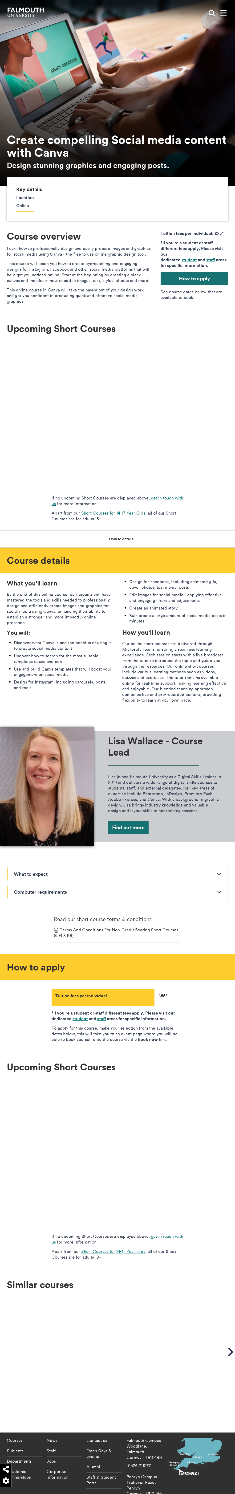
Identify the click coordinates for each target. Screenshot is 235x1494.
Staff (51, 1429)
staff (210, 259)
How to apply (194, 278)
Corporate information (58, 1452)
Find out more (128, 827)
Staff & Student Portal (101, 1458)
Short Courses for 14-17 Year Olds (113, 513)
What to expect (31, 874)
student (189, 259)
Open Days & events (99, 1432)
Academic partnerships (19, 1452)
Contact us (96, 1419)
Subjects (15, 1429)
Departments (19, 1439)
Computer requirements (40, 892)
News (52, 1419)
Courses (15, 1419)
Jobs (51, 1439)
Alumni (93, 1445)
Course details (105, 538)
